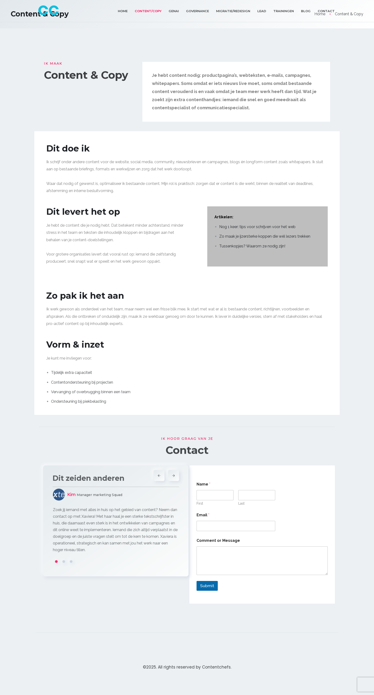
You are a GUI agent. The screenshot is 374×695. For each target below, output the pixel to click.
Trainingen (283, 11)
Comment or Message (218, 540)
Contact (326, 11)
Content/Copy (148, 11)
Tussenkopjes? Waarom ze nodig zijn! (252, 246)
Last (241, 503)
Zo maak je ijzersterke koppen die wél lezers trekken (264, 236)
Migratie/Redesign (233, 11)
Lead (261, 11)
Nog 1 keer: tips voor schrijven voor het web (257, 227)
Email (203, 515)
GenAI (174, 11)
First (200, 503)
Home (123, 11)
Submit (207, 585)
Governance (197, 11)
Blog (306, 11)
